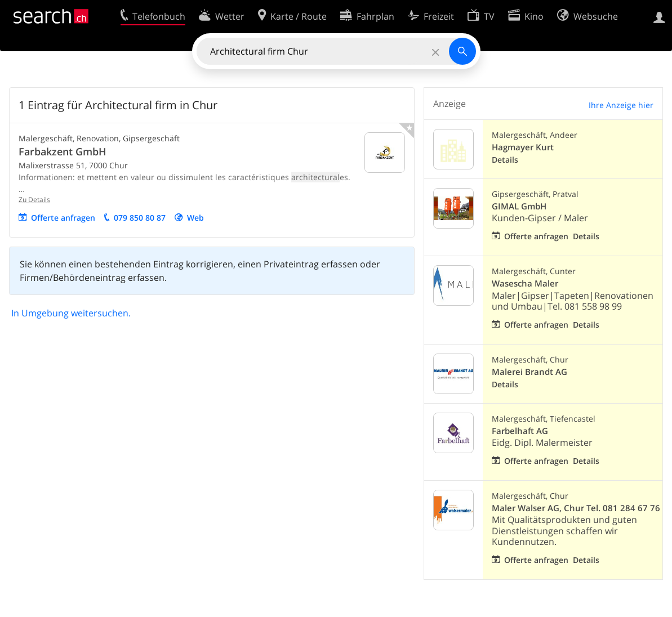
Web (195, 217)
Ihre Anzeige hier (621, 105)
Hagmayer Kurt (523, 147)
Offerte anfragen (63, 217)
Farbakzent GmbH (62, 151)
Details (505, 159)
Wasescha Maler (525, 283)
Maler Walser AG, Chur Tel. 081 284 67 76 (576, 508)
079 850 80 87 (140, 217)
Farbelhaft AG (520, 431)
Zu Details (34, 199)
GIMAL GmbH (519, 206)
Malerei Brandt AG (529, 372)
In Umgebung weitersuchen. (71, 313)
